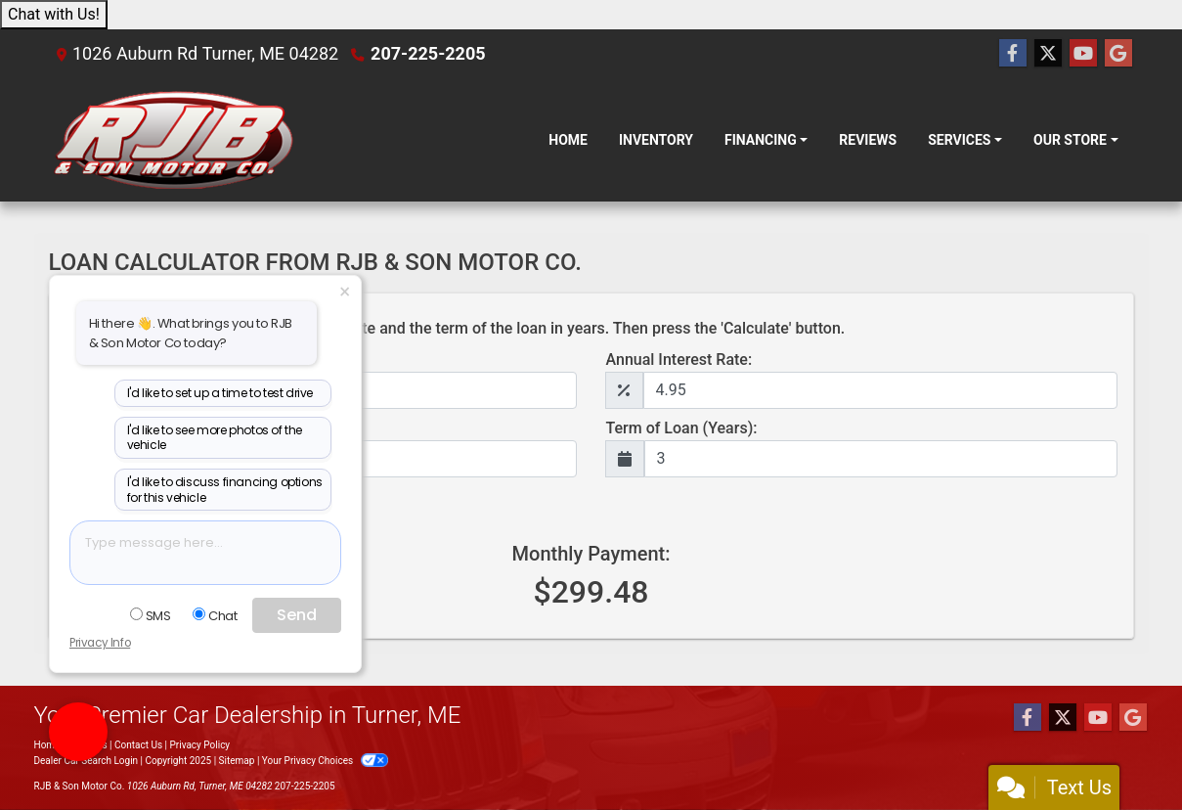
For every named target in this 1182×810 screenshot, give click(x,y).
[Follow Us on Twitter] (1048, 53)
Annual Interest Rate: (679, 359)
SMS (150, 616)
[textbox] (205, 552)
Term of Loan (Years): (682, 428)
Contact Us (138, 745)
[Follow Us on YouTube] (1083, 53)
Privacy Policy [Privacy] (200, 745)
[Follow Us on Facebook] (1013, 53)
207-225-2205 (428, 53)
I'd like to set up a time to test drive (220, 392)
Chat (215, 616)
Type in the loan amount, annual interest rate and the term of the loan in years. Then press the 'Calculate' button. (456, 328)
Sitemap (237, 760)
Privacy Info (99, 643)
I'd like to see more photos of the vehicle (214, 438)
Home (47, 745)
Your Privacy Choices (325, 760)
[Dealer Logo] (173, 140)
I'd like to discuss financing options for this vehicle (225, 489)
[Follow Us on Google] (1118, 53)
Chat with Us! (54, 14)
